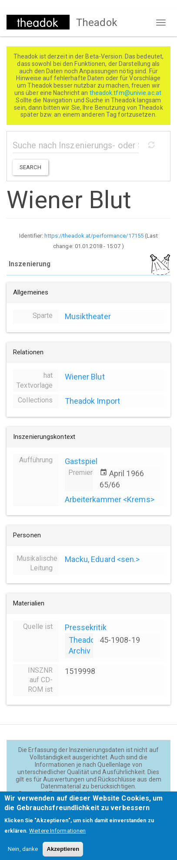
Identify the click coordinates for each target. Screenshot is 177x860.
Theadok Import (92, 400)
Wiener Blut (85, 376)
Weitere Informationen (57, 835)
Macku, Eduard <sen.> (102, 559)
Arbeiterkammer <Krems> (109, 499)
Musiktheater (88, 316)
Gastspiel (81, 461)
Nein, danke (23, 853)
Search (30, 167)
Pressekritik (86, 627)
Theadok (96, 22)
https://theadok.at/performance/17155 (94, 235)
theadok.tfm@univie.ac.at (126, 92)
